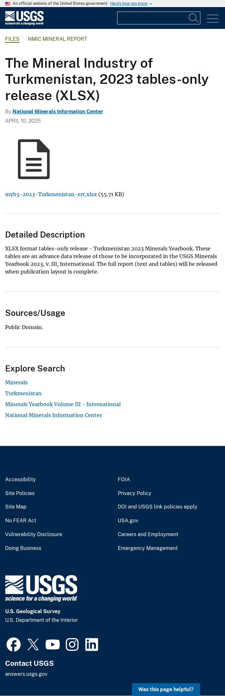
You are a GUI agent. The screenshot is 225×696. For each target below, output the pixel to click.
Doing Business (23, 548)
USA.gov (128, 521)
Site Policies (20, 493)
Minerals (16, 382)
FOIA (124, 480)
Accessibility (20, 480)
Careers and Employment (148, 534)
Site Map (16, 507)
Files (12, 39)
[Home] (24, 24)
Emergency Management (148, 548)
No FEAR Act (20, 521)
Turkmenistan (23, 393)
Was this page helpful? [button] (166, 689)
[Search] (194, 18)
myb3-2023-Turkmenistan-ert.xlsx (51, 194)
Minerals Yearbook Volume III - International (63, 404)
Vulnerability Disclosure (33, 534)
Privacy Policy (134, 493)
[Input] (158, 18)
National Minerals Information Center (57, 112)
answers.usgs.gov (26, 674)
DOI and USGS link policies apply (157, 507)
